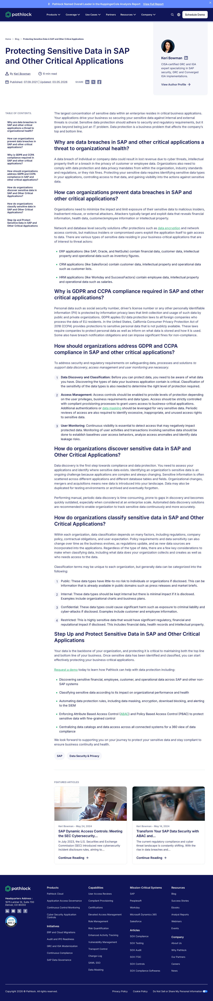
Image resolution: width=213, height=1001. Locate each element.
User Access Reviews (100, 893)
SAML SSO (94, 962)
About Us (176, 943)
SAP (132, 893)
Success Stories (180, 900)
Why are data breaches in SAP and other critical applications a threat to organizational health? (22, 126)
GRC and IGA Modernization (62, 946)
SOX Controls (137, 963)
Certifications (95, 907)
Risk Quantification (98, 928)
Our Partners (178, 956)
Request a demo (66, 669)
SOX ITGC (135, 956)
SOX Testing (137, 943)
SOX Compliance (139, 936)
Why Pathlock (179, 950)
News (174, 970)
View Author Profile (176, 84)
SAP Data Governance (59, 959)
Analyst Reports (180, 914)
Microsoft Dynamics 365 (143, 914)
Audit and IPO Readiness (60, 939)
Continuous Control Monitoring (63, 907)
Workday (135, 907)
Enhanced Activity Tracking (103, 935)
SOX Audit (135, 950)
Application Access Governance (64, 900)
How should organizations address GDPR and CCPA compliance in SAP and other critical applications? (22, 175)
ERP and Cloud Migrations (61, 932)
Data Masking (96, 969)
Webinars (176, 921)
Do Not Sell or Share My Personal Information (180, 991)
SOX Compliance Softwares (145, 970)
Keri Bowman (22, 73)
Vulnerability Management (102, 942)
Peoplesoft (136, 900)
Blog (17, 39)
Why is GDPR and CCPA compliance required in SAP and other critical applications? (20, 159)
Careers (175, 963)
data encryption (169, 228)
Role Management (98, 921)
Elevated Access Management (105, 914)
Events (175, 928)
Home (8, 39)
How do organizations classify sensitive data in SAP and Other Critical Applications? (21, 208)
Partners (111, 14)
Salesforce (135, 921)
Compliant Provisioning (100, 900)
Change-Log (95, 955)
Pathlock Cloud (55, 893)
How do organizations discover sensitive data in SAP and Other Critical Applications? (22, 192)
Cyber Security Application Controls (61, 916)
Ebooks (175, 907)
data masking (111, 408)
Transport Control (97, 948)
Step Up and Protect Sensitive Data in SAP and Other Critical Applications (22, 222)
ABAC (124, 714)
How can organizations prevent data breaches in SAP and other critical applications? (21, 143)
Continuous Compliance (60, 952)
